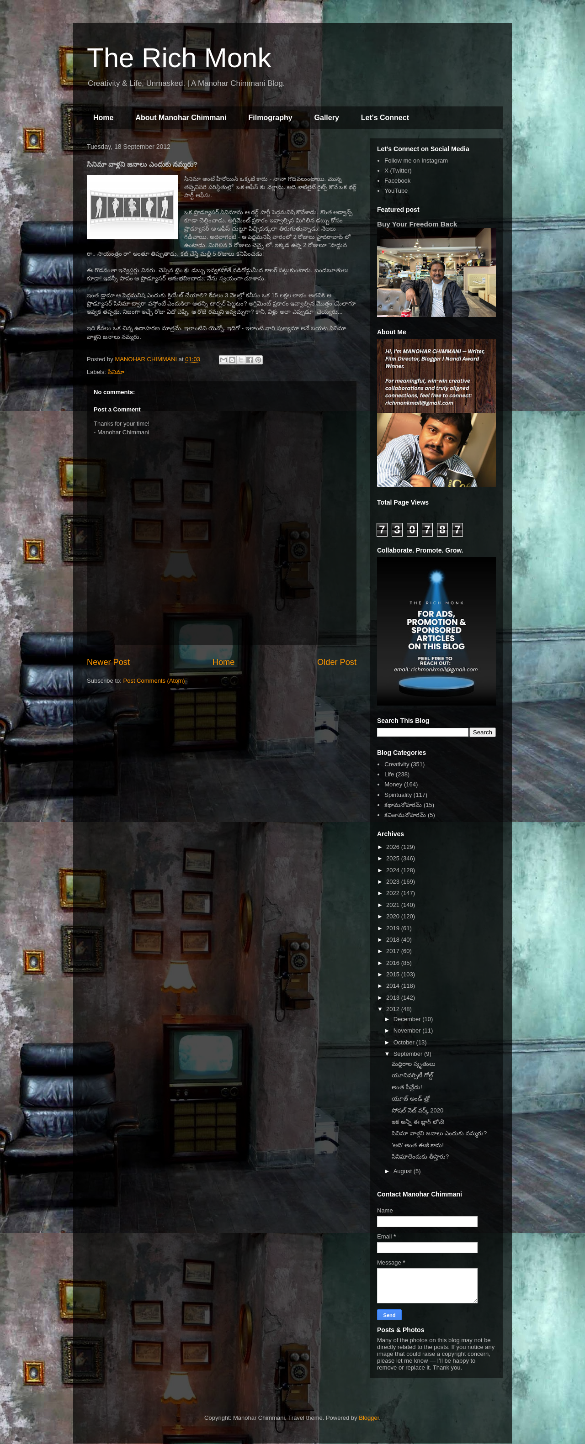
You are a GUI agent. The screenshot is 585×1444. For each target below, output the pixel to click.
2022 (393, 893)
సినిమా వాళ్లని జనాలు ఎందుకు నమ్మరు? (439, 1133)
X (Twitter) (397, 170)
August (404, 1171)
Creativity (396, 764)
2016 (393, 962)
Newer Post (108, 662)
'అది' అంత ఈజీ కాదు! (417, 1145)
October (405, 1042)
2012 (393, 1009)
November (408, 1030)
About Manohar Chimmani (180, 117)
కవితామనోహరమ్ (405, 815)
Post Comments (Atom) (154, 680)
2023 (393, 881)
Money (393, 784)
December (408, 1019)
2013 (393, 997)
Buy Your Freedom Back (417, 224)
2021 (393, 904)
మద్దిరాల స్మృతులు (414, 1063)
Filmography (270, 117)
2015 (393, 974)
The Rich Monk (179, 57)
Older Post (336, 662)
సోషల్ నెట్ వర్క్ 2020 (417, 1110)
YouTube (396, 190)
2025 (393, 858)
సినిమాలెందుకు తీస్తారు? (420, 1156)
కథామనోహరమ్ (403, 804)
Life (389, 774)
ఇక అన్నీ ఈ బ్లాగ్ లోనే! (418, 1121)
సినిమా (116, 372)
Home (103, 117)
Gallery (326, 117)
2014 (393, 985)
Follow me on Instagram (416, 160)
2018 (393, 939)
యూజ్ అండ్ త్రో (411, 1098)
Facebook (397, 180)
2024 (393, 870)
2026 (393, 846)
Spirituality (398, 794)
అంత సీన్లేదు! (407, 1087)
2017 (393, 951)
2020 (393, 916)
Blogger (369, 1417)
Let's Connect (385, 117)
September (409, 1053)
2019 (393, 928)
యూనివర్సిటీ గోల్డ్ (412, 1075)
